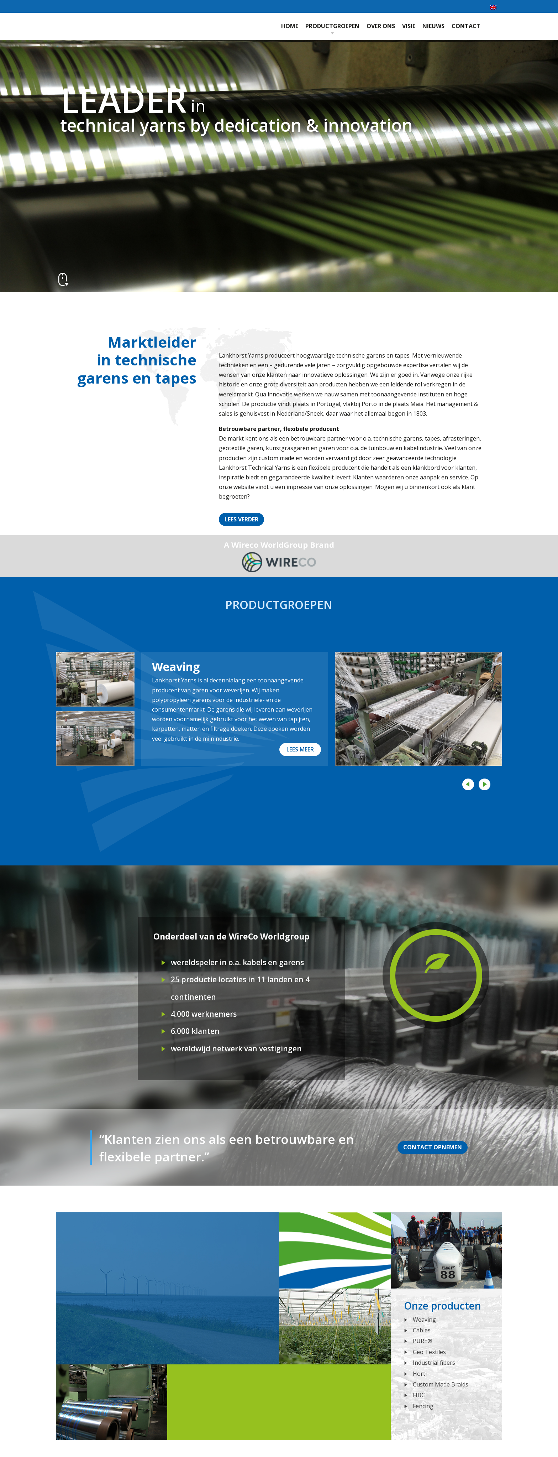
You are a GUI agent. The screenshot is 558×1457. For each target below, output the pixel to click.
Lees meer (300, 749)
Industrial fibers (434, 1363)
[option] (279, 709)
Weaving (176, 666)
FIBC (419, 1395)
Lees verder (241, 519)
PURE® (422, 1341)
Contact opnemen (432, 1147)
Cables (422, 1330)
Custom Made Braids (440, 1384)
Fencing (423, 1406)
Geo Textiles (429, 1352)
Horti (420, 1374)
